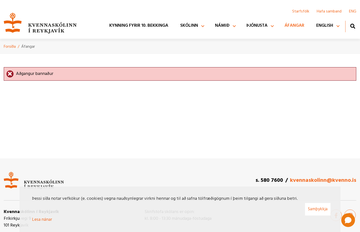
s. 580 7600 (269, 180)
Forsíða (10, 46)
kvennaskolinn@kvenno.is (323, 180)
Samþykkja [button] (318, 209)
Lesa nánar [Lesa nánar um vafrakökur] (42, 219)
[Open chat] (348, 220)
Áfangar (28, 46)
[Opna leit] (352, 26)
